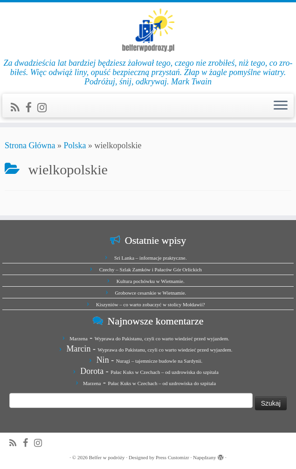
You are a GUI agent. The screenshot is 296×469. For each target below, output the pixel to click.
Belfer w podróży (107, 457)
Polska (74, 145)
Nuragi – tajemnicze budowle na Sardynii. (159, 361)
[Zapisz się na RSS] (18, 108)
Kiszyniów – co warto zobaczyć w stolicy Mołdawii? (150, 304)
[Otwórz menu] (281, 106)
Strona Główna (30, 145)
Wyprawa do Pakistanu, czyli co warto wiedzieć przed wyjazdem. (162, 338)
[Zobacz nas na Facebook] (31, 108)
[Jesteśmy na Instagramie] (45, 108)
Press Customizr (172, 457)
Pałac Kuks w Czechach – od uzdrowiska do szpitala (164, 372)
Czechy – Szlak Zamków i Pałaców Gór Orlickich (150, 269)
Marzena (78, 338)
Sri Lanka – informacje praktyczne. (150, 258)
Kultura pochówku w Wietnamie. (151, 281)
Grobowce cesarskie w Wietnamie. (150, 293)
